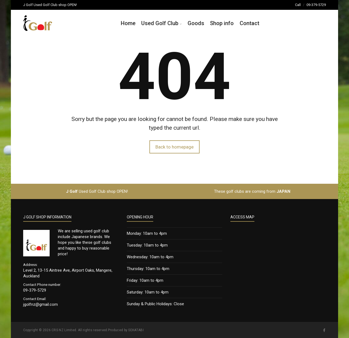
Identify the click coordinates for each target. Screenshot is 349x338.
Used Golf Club (159, 23)
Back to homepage (174, 147)
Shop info (222, 23)
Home (128, 23)
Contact (249, 23)
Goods (196, 23)
